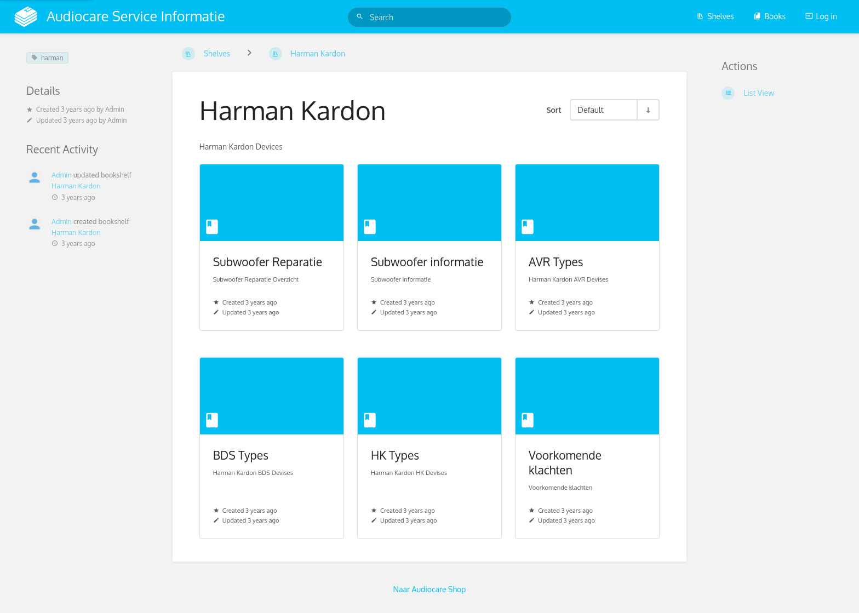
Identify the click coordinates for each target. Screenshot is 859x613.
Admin (114, 109)
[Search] (361, 16)
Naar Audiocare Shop (429, 589)
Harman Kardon (76, 185)
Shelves (715, 16)
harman (47, 58)
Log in (821, 16)
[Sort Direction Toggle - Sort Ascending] (647, 109)
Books (769, 16)
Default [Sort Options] (590, 109)
